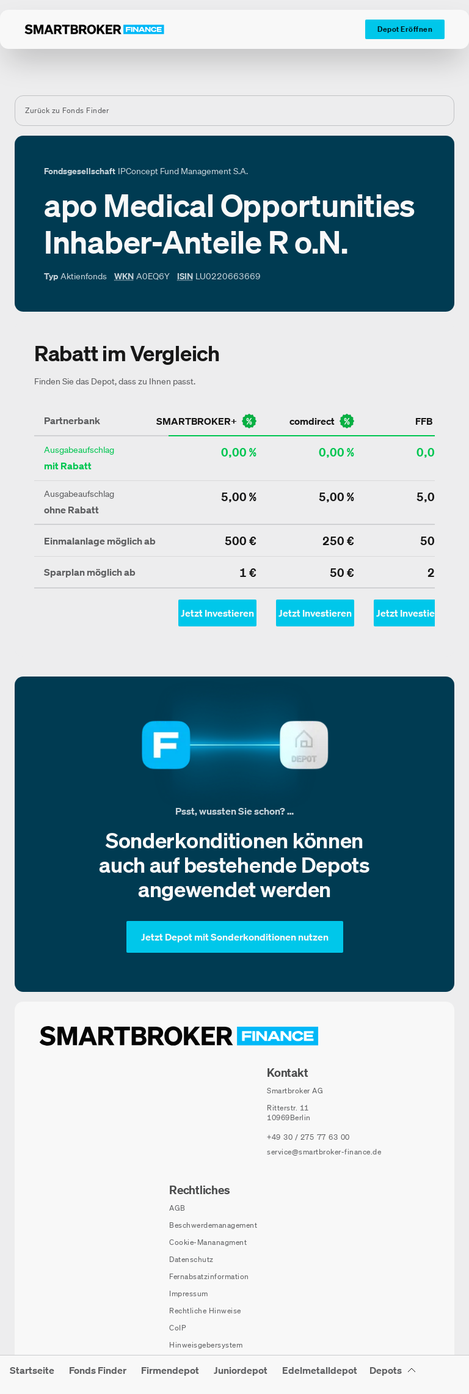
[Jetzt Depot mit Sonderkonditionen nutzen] (234, 937)
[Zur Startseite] (94, 29)
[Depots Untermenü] (392, 1374)
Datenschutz (191, 1259)
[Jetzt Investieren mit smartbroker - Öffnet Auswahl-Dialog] (217, 613)
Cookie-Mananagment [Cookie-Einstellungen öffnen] (208, 1242)
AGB (177, 1208)
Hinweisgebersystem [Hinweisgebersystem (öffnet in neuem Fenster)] (205, 1345)
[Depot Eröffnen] (405, 29)
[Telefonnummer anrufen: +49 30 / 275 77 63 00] (308, 1137)
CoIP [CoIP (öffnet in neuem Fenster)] (177, 1327)
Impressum (188, 1293)
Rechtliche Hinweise (205, 1310)
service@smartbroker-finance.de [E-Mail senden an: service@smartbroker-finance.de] (324, 1151)
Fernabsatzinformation (209, 1276)
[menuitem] (32, 1375)
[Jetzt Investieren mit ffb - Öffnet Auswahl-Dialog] (413, 613)
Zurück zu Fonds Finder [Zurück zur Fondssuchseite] (67, 110)
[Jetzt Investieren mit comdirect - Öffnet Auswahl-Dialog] (315, 613)
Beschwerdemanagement (213, 1225)
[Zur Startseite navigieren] (179, 1036)
